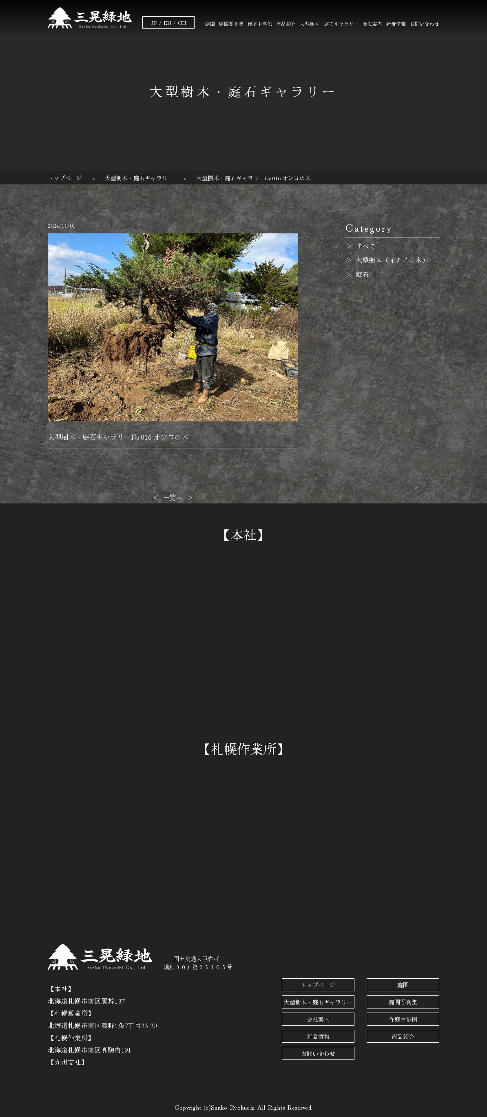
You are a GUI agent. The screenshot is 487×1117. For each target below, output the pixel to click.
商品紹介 (286, 23)
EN (167, 22)
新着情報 (396, 23)
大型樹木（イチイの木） (392, 260)
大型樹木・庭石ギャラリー (329, 23)
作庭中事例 (260, 23)
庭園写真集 (231, 23)
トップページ (318, 985)
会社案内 (372, 23)
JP (154, 22)
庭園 (210, 23)
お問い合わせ (424, 23)
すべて (366, 245)
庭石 (362, 274)
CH (182, 22)
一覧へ (173, 497)
